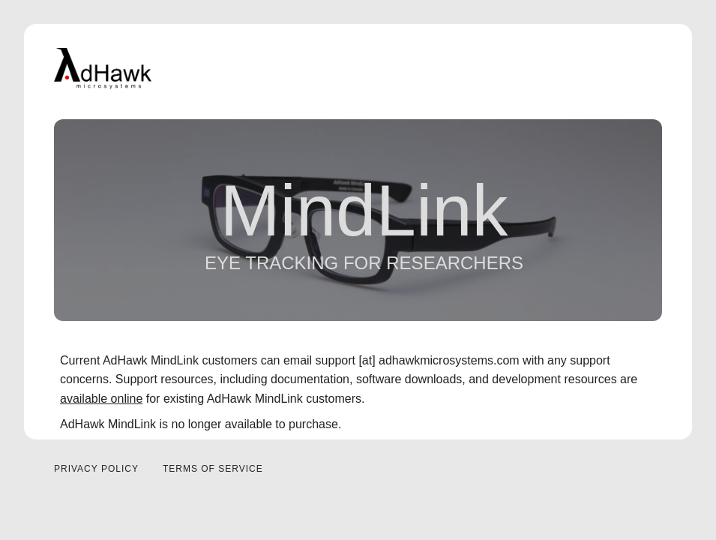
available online (101, 398)
